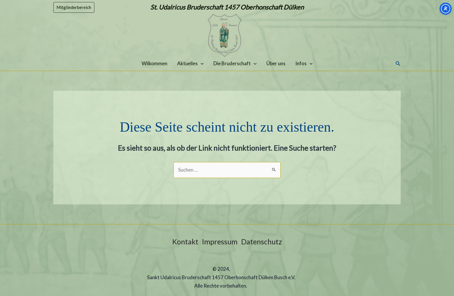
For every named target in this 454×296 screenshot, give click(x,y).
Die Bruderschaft (235, 63)
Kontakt (185, 241)
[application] (201, 63)
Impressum (219, 241)
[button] (73, 7)
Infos (303, 63)
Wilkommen (154, 63)
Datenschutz (261, 241)
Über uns (275, 63)
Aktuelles (190, 63)
